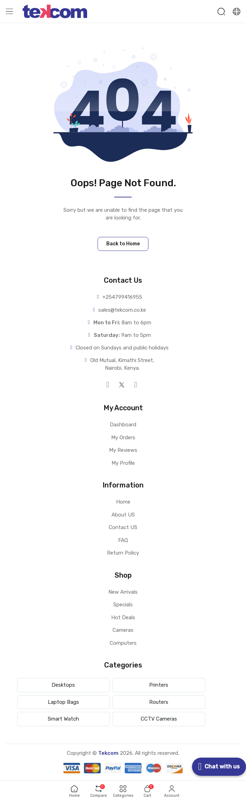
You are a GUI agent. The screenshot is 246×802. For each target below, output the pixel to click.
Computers (123, 643)
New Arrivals (123, 592)
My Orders (123, 437)
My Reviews (123, 450)
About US (123, 515)
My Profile (123, 463)
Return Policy (123, 553)
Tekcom (108, 753)
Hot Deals (123, 617)
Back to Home (123, 244)
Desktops (63, 685)
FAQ (123, 540)
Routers (158, 702)
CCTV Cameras (159, 719)
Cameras (123, 630)
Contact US (123, 527)
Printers (158, 685)
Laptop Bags (63, 702)
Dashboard (123, 424)
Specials (123, 604)
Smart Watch (63, 719)
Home (123, 502)
